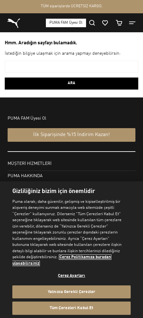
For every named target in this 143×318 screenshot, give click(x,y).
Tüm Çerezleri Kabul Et (72, 308)
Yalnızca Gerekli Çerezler (71, 292)
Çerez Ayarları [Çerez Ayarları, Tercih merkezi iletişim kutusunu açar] (71, 276)
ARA (71, 83)
